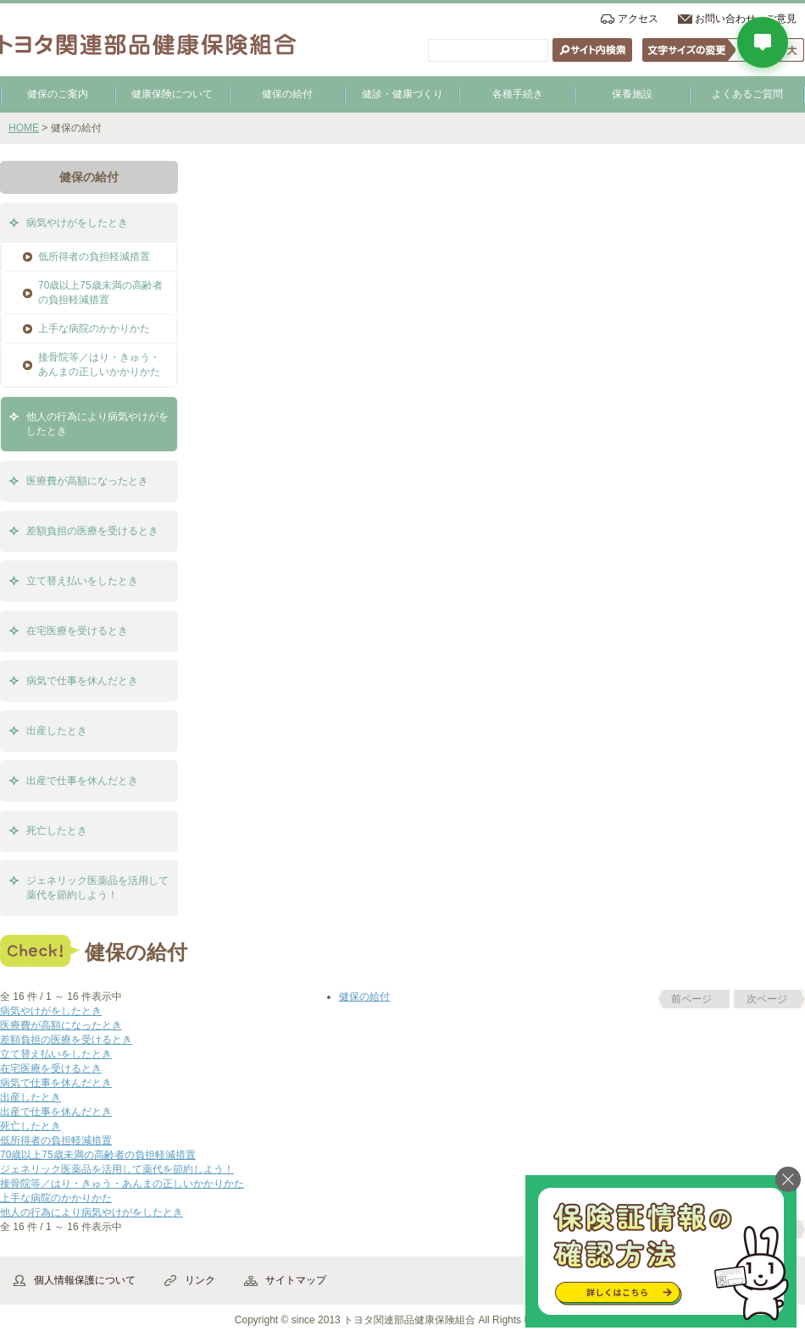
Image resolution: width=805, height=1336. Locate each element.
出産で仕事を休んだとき (82, 781)
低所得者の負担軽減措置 (94, 256)
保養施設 (632, 94)
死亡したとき (56, 830)
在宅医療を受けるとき (77, 631)
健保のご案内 (57, 94)
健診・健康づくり (402, 94)
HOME (23, 128)
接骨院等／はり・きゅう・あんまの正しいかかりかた (99, 364)
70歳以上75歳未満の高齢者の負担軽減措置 (100, 292)
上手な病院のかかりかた (94, 328)
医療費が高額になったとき (87, 481)
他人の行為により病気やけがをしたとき (97, 424)
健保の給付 (287, 94)
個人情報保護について (85, 1280)
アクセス (638, 19)
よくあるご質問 (747, 94)
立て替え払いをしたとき (82, 581)
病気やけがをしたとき (77, 223)
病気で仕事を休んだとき (82, 681)
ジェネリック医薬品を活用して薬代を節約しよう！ (97, 888)
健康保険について (172, 94)
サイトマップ (295, 1280)
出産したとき (56, 731)
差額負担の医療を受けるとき (92, 531)
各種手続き (517, 94)
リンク (200, 1280)
